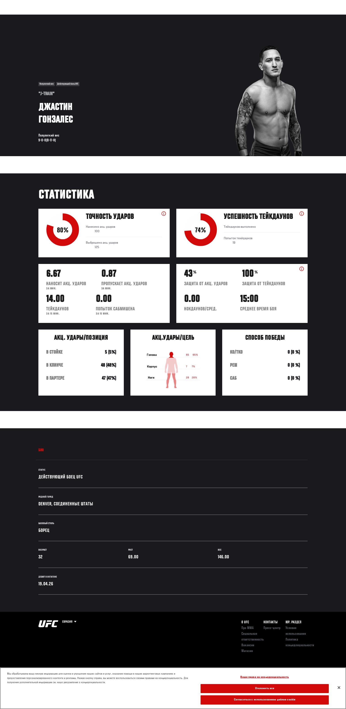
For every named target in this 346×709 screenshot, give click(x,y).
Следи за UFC (276, 17)
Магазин (298, 17)
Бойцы (73, 17)
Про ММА (247, 628)
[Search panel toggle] (310, 17)
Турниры (34, 17)
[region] (173, 688)
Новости (91, 17)
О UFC (245, 622)
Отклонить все (265, 688)
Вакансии (247, 645)
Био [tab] (41, 450)
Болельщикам (251, 17)
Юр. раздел (293, 622)
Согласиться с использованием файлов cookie (264, 699)
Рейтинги (54, 17)
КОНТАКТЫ (270, 622)
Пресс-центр (271, 628)
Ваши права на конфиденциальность (264, 677)
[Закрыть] (339, 687)
